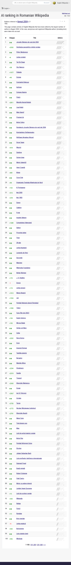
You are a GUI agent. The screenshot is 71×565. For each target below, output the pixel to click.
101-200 (33, 545)
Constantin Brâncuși (22, 82)
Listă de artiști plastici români (25, 433)
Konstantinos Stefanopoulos (25, 132)
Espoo (18, 203)
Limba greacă (20, 288)
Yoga (18, 238)
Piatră (18, 97)
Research (46, 3)
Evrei (18, 343)
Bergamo (19, 358)
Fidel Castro (20, 478)
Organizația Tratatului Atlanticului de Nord (29, 183)
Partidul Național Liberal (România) (27, 303)
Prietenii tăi (20, 117)
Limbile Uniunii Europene (24, 488)
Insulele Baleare (21, 218)
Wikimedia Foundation (23, 268)
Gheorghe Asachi (21, 413)
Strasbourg (19, 368)
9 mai (18, 213)
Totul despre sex (21, 423)
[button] (60, 21)
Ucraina (18, 398)
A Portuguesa (20, 188)
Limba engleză (21, 524)
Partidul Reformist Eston (24, 443)
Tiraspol (19, 378)
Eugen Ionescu (21, 318)
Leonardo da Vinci (22, 253)
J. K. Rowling (20, 278)
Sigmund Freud (21, 463)
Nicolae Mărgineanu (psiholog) (26, 408)
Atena (18, 172)
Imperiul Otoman (21, 348)
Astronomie (20, 529)
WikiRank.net (66, 14)
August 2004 (23, 21)
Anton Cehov (20, 122)
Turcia (18, 403)
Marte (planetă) (21, 162)
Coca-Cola (19, 178)
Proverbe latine (21, 233)
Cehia (18, 333)
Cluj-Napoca (20, 67)
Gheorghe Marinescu (23, 383)
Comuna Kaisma (21, 92)
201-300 (40, 545)
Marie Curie (20, 418)
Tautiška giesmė (21, 353)
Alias (17, 428)
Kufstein (19, 87)
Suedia (18, 373)
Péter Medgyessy (22, 52)
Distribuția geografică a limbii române (28, 47)
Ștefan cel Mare (21, 328)
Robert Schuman (21, 473)
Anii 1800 (19, 198)
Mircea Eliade (20, 323)
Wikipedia (19, 498)
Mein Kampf (20, 112)
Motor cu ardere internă (24, 483)
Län (17, 298)
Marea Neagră (21, 293)
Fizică (18, 509)
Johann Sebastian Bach (23, 453)
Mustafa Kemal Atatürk (23, 102)
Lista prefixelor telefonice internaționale (29, 458)
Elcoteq (18, 448)
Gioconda (19, 258)
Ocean (18, 388)
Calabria (18, 208)
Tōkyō (18, 308)
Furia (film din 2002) (22, 313)
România (19, 514)
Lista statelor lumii (22, 534)
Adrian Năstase (21, 273)
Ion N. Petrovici (21, 393)
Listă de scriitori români (24, 493)
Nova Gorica (20, 338)
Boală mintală (20, 468)
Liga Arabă (19, 107)
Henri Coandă (20, 167)
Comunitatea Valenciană (24, 223)
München (19, 263)
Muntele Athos (21, 363)
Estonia (18, 77)
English (6, 8)
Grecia (18, 283)
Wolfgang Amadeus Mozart (25, 137)
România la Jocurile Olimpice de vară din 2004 (31, 127)
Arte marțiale (20, 519)
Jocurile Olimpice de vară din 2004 (27, 42)
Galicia (18, 228)
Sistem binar (20, 157)
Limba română (21, 57)
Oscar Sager (20, 142)
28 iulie (18, 243)
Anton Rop (19, 438)
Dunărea (19, 152)
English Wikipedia (61, 3)
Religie (18, 504)
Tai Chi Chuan (20, 62)
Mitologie (19, 539)
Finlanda (19, 72)
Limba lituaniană (21, 248)
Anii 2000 (19, 193)
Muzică (18, 147)
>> (45, 545)
